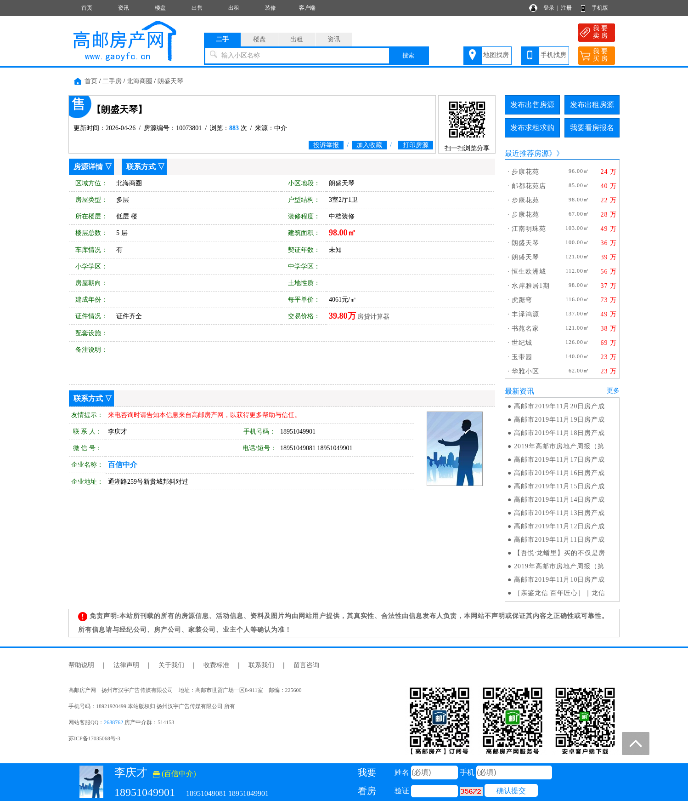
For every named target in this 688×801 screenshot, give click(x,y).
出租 (233, 8)
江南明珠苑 (529, 228)
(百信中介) (174, 774)
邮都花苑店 (529, 186)
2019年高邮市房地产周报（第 (559, 446)
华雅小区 (525, 371)
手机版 (600, 8)
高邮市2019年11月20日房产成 (559, 406)
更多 (613, 390)
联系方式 (141, 167)
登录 (548, 8)
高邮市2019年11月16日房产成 (559, 472)
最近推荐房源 (527, 153)
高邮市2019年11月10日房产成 (559, 579)
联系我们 (261, 665)
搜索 (408, 55)
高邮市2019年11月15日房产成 (559, 486)
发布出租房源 (592, 105)
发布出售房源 (532, 105)
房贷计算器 (373, 316)
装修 (270, 8)
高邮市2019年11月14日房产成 (559, 499)
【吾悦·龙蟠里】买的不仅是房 (560, 552)
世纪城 (522, 342)
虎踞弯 (522, 300)
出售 (197, 8)
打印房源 (416, 145)
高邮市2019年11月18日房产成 (559, 432)
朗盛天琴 (170, 81)
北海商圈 (139, 81)
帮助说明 (81, 665)
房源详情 (88, 167)
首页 (86, 8)
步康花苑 (525, 171)
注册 (566, 8)
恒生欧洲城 (529, 271)
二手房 (112, 81)
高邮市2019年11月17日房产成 (559, 459)
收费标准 (216, 665)
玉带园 (522, 357)
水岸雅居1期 (531, 285)
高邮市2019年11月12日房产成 (559, 526)
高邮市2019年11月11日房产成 (559, 539)
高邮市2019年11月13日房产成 (559, 512)
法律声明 (126, 665)
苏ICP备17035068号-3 (94, 738)
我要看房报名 (592, 128)
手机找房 (553, 54)
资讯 (123, 8)
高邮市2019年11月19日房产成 (559, 419)
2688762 (113, 722)
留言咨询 (306, 665)
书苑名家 (525, 328)
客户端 (307, 8)
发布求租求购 (532, 128)
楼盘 (160, 8)
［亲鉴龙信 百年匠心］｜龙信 (560, 592)
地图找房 (496, 54)
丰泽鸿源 (525, 314)
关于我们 (171, 665)
